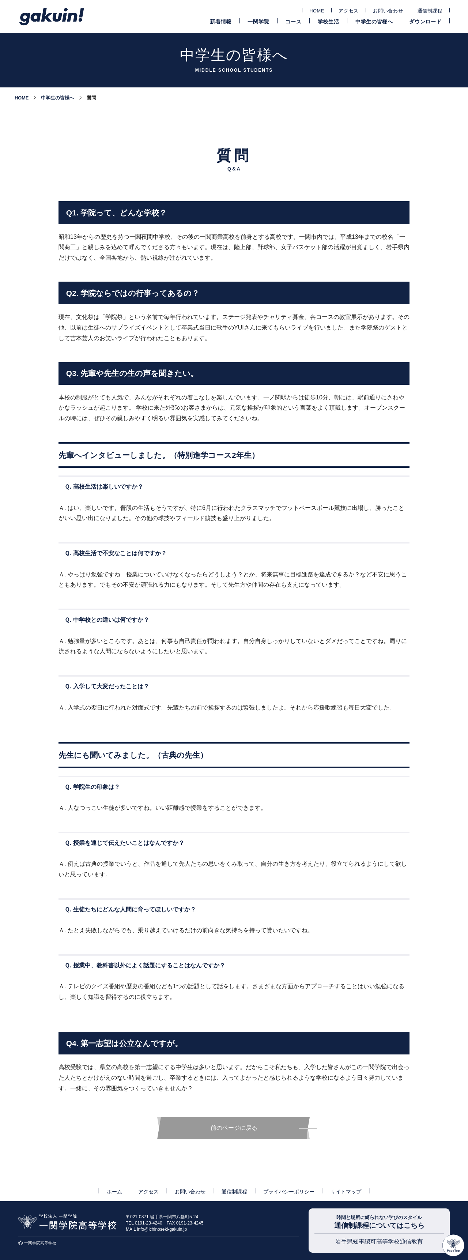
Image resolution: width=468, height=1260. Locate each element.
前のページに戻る (234, 1128)
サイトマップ (346, 1192)
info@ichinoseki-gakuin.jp (162, 1229)
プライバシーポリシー (288, 1192)
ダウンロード (425, 22)
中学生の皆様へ (374, 22)
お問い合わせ (388, 11)
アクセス (349, 11)
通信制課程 (430, 11)
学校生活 (328, 22)
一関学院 (258, 22)
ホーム (114, 1192)
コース (293, 22)
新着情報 (220, 22)
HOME (316, 11)
